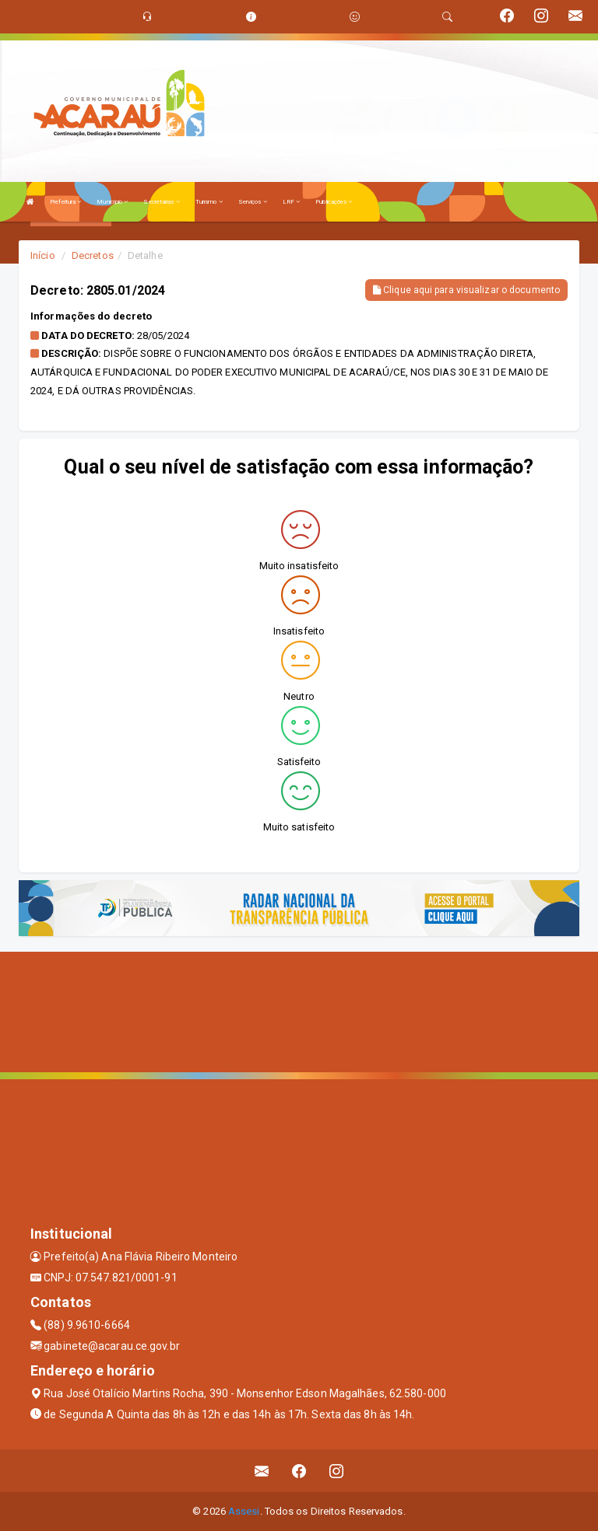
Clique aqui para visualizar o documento (466, 290)
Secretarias (161, 201)
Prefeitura (65, 201)
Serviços (252, 201)
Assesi (244, 1511)
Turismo (209, 201)
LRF (292, 201)
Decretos (93, 255)
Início (42, 255)
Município (112, 201)
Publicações (333, 201)
